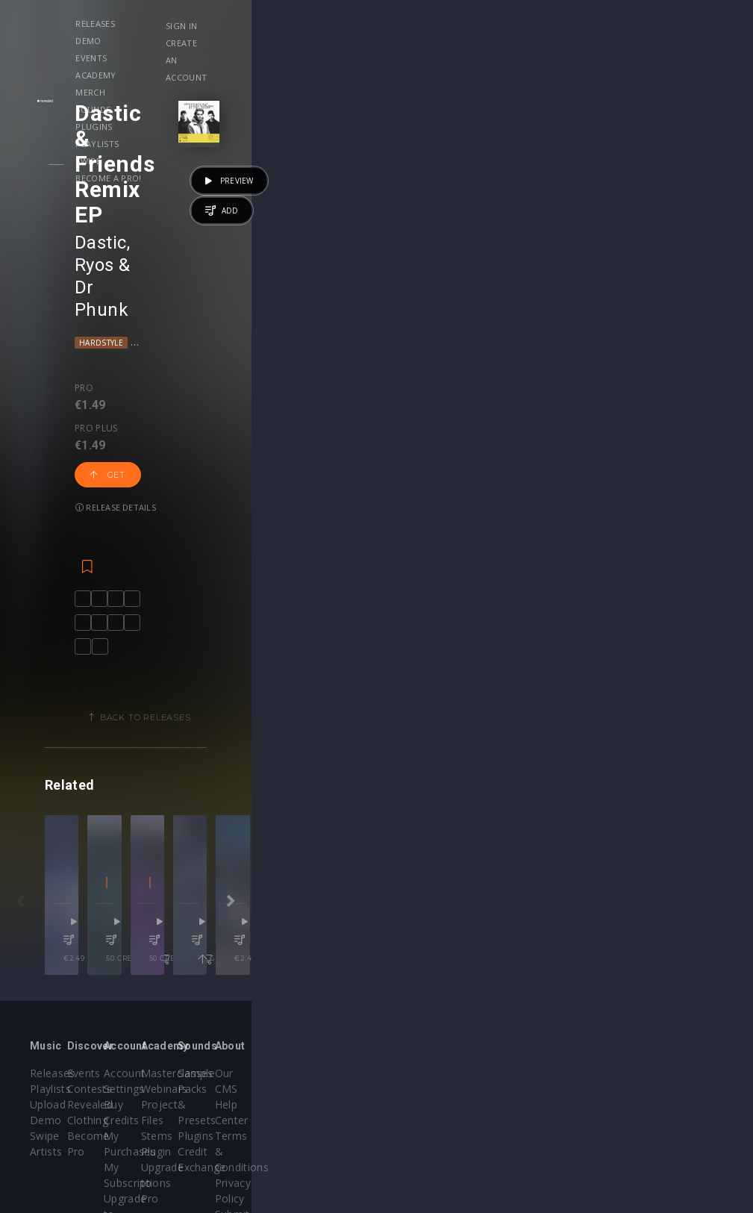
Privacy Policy (666, 1057)
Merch (383, 23)
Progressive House (206, 174)
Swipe (154, 40)
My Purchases (306, 1025)
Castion (145, 820)
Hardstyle (129, 174)
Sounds (436, 23)
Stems (407, 1041)
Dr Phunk (263, 141)
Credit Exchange (552, 1041)
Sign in (618, 25)
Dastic (128, 141)
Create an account (647, 43)
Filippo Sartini (481, 820)
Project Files (422, 1025)
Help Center (662, 1009)
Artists (46, 1057)
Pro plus (169, 219)
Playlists (558, 23)
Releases (161, 23)
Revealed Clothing (195, 1025)
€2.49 (164, 880)
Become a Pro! (221, 40)
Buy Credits (300, 1009)
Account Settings (313, 994)
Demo (215, 23)
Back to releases (382, 550)
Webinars (414, 1009)
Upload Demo (65, 1025)
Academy (325, 23)
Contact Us (660, 1088)
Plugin (406, 1057)
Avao (654, 820)
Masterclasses (427, 994)
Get (238, 233)
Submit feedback (674, 1072)
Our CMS (654, 994)
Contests (173, 1009)
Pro (111, 219)
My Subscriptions (314, 1041)
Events (267, 23)
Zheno (424, 820)
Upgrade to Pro (310, 1057)
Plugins (495, 23)
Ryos (182, 141)
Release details (316, 233)
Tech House (461, 840)
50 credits (322, 880)
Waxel (292, 820)
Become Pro (181, 1041)
